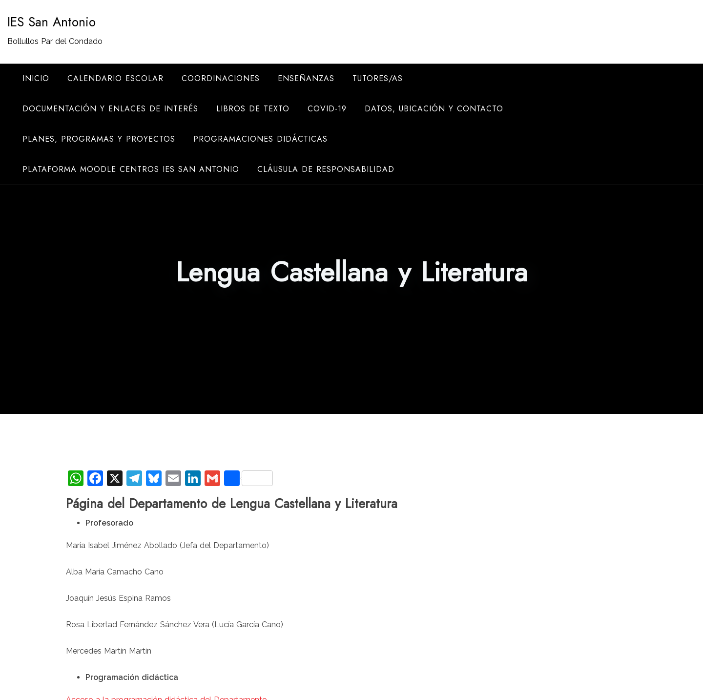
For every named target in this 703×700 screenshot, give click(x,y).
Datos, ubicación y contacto (434, 108)
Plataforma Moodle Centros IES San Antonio (130, 169)
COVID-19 (327, 108)
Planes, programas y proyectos (98, 139)
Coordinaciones (221, 78)
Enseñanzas (306, 78)
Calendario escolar (115, 78)
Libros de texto (252, 108)
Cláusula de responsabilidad (325, 169)
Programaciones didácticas (260, 139)
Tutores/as (377, 78)
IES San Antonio (51, 22)
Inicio (35, 78)
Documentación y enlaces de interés (110, 108)
